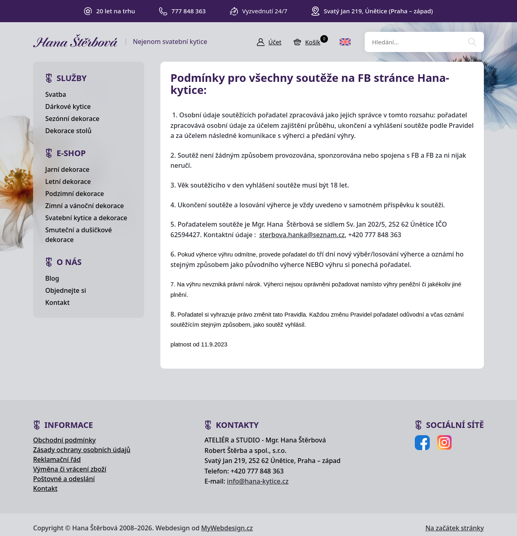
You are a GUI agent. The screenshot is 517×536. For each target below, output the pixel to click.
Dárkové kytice (68, 106)
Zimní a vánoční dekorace (84, 205)
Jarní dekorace (67, 169)
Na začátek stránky (454, 527)
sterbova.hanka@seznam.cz (302, 234)
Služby (72, 78)
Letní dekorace (68, 181)
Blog (52, 278)
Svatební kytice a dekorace (86, 217)
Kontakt (57, 302)
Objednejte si (65, 290)
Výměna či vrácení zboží (69, 469)
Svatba (55, 94)
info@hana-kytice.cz (257, 481)
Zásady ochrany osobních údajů (81, 449)
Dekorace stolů (68, 130)
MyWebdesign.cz (227, 527)
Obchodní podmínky (64, 440)
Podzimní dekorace (74, 193)
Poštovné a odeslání (64, 478)
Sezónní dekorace (72, 118)
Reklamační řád (57, 459)
